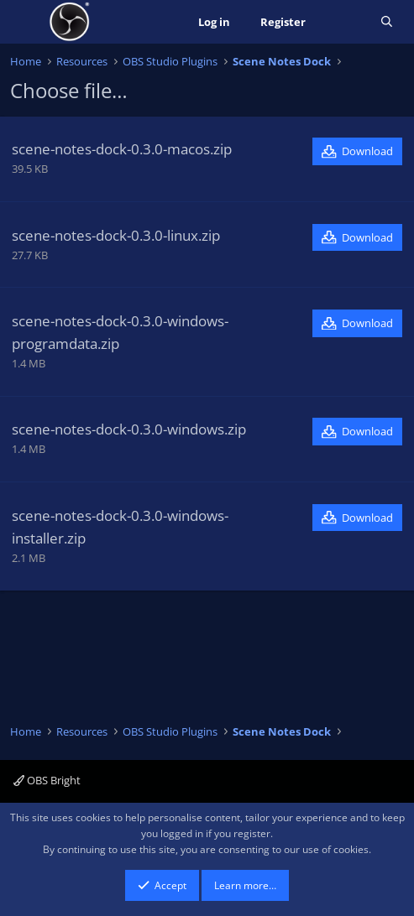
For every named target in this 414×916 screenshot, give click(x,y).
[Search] (386, 22)
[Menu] (25, 22)
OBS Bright (47, 780)
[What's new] (343, 22)
